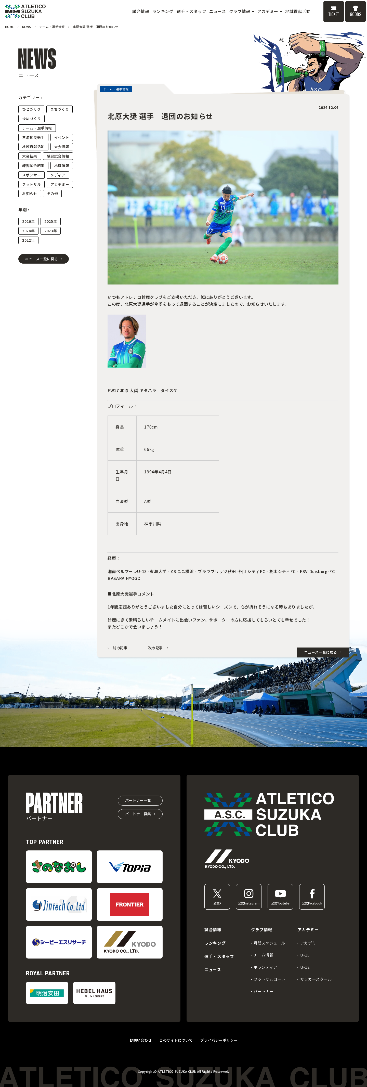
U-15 (304, 954)
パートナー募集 (138, 813)
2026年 (28, 221)
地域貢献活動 (33, 146)
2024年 (28, 230)
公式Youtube (280, 903)
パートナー (263, 991)
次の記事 (155, 648)
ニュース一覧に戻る (41, 258)
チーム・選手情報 (37, 128)
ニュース (212, 969)
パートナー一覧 (138, 800)
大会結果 (29, 156)
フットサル (31, 184)
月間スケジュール (269, 943)
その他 (52, 193)
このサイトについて (176, 1040)
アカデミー (59, 184)
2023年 (50, 230)
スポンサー (31, 174)
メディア (57, 174)
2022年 (28, 240)
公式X (217, 903)
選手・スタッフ (219, 956)
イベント (61, 137)
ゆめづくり (31, 118)
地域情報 (61, 165)
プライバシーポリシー (219, 1040)
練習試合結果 (33, 165)
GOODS (355, 14)
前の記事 (120, 648)
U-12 (304, 967)
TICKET (333, 14)
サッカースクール (316, 979)
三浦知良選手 (33, 137)
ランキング (215, 943)
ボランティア (265, 967)
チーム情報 (263, 954)
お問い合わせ (140, 1040)
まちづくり (59, 109)
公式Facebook (312, 903)
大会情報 (61, 146)
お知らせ (29, 193)
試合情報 (212, 929)
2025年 (50, 221)
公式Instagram (248, 903)
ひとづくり (31, 109)
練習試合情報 (58, 156)
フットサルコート (269, 979)
